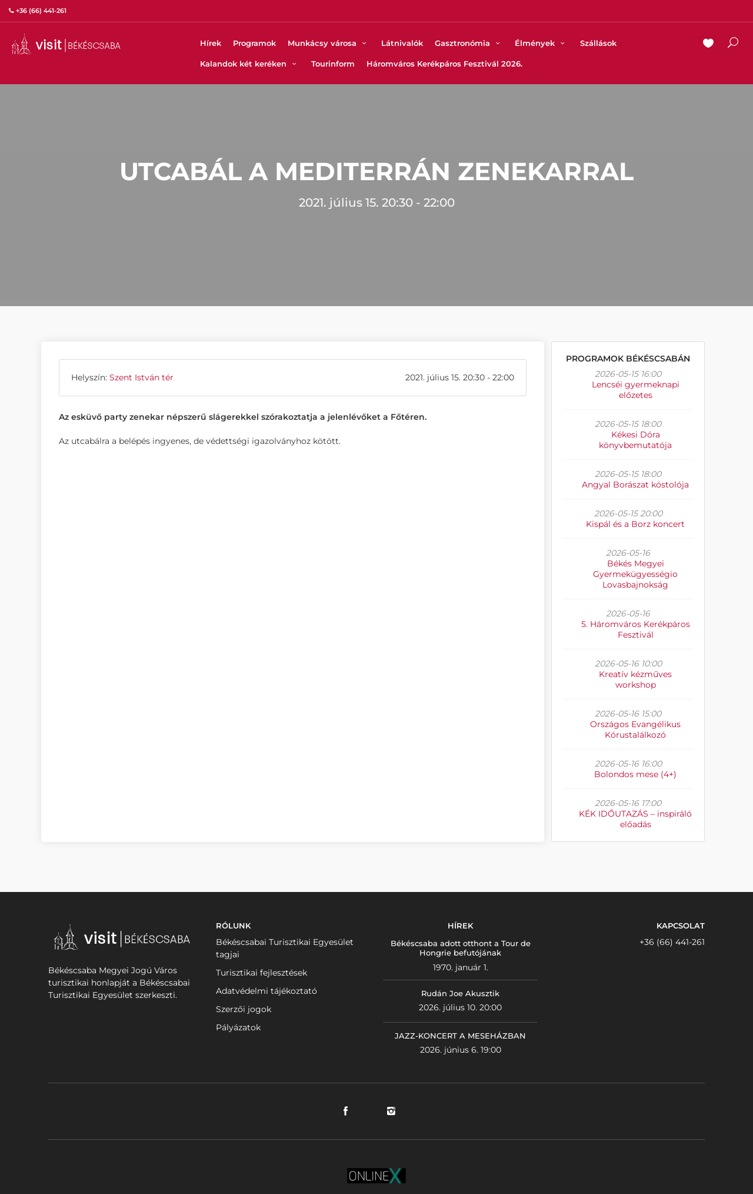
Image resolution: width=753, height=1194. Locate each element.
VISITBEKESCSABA (66, 44)
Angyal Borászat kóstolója (635, 484)
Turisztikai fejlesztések (261, 972)
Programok (254, 43)
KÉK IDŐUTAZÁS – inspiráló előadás (635, 819)
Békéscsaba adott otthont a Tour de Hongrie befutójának (461, 947)
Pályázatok (238, 1027)
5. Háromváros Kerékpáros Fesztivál (635, 629)
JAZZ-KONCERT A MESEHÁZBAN (460, 1035)
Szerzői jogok (243, 1009)
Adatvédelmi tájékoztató (266, 991)
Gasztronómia (469, 43)
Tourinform (333, 63)
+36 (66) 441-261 (672, 942)
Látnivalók (402, 43)
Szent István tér (141, 377)
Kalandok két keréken (249, 63)
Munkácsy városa (328, 43)
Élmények (541, 43)
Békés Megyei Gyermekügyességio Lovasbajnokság (635, 574)
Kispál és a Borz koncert (635, 524)
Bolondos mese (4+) (635, 774)
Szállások (598, 43)
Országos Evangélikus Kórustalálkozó (635, 729)
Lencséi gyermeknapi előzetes (635, 389)
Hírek (210, 43)
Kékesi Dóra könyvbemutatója (635, 439)
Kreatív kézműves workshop (635, 679)
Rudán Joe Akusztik (460, 993)
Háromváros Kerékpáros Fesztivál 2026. (444, 63)
